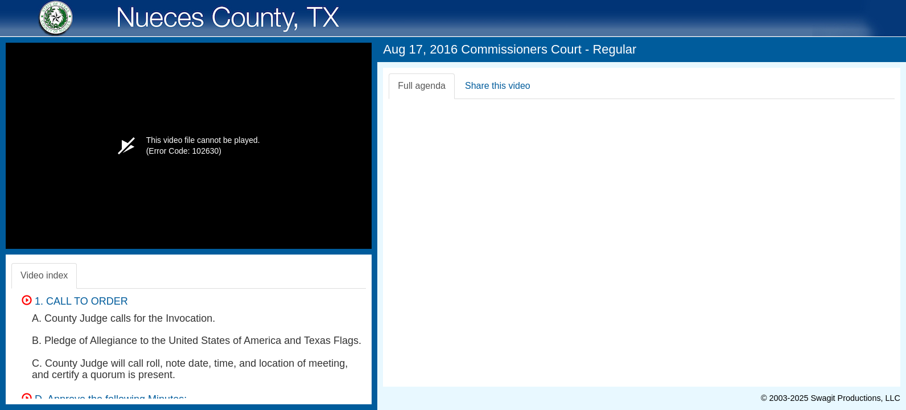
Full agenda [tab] (422, 86)
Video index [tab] (44, 275)
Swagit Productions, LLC (855, 398)
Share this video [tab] (497, 86)
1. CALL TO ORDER (75, 301)
